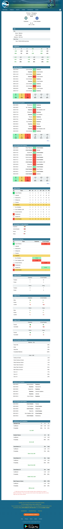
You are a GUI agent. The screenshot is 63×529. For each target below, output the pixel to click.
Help (22, 518)
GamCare (40, 510)
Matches (5, 9)
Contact (40, 518)
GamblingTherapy (32, 510)
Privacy (26, 518)
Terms (31, 518)
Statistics (30, 9)
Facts (17, 9)
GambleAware (24, 510)
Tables (12, 9)
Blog (37, 9)
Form (23, 9)
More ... (48, 140)
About (35, 518)
